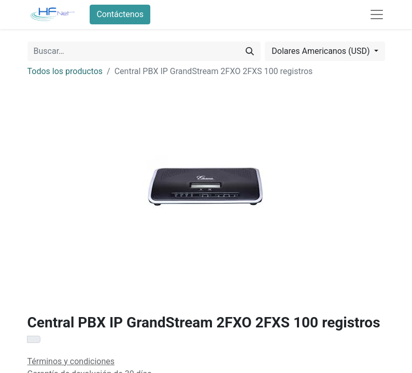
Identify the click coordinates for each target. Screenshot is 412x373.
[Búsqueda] (250, 51)
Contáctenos (120, 14)
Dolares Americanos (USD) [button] (322, 51)
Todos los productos (65, 71)
